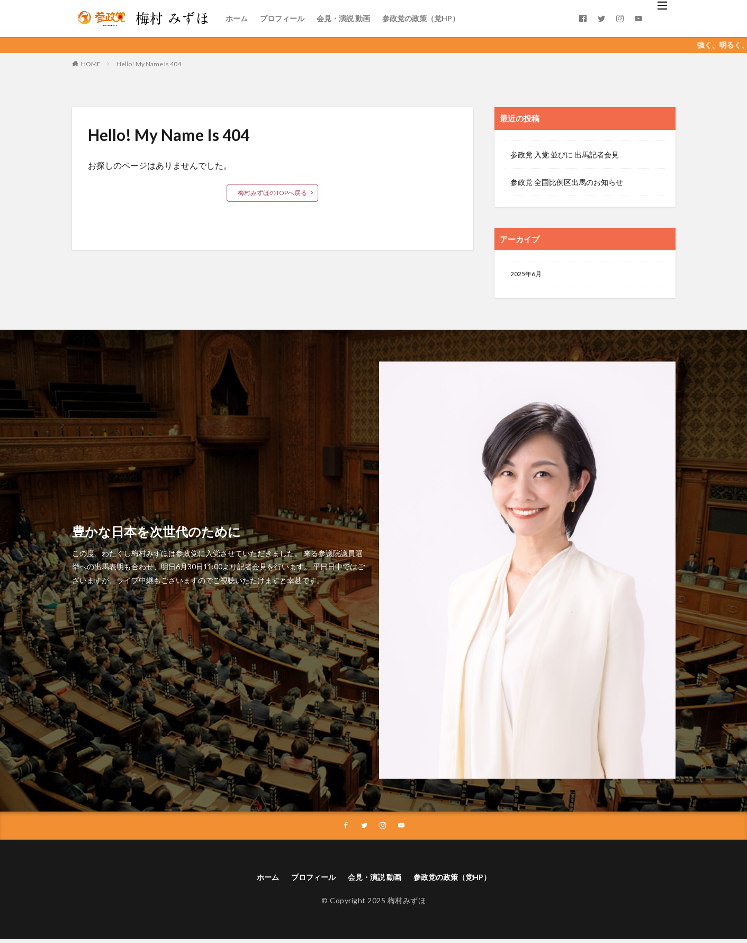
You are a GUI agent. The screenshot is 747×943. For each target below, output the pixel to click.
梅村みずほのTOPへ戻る (272, 193)
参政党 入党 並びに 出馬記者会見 (564, 154)
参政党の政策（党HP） (421, 18)
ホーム (237, 18)
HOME (91, 64)
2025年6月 (528, 274)
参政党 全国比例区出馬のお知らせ (566, 182)
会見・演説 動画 (343, 18)
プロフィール (282, 18)
